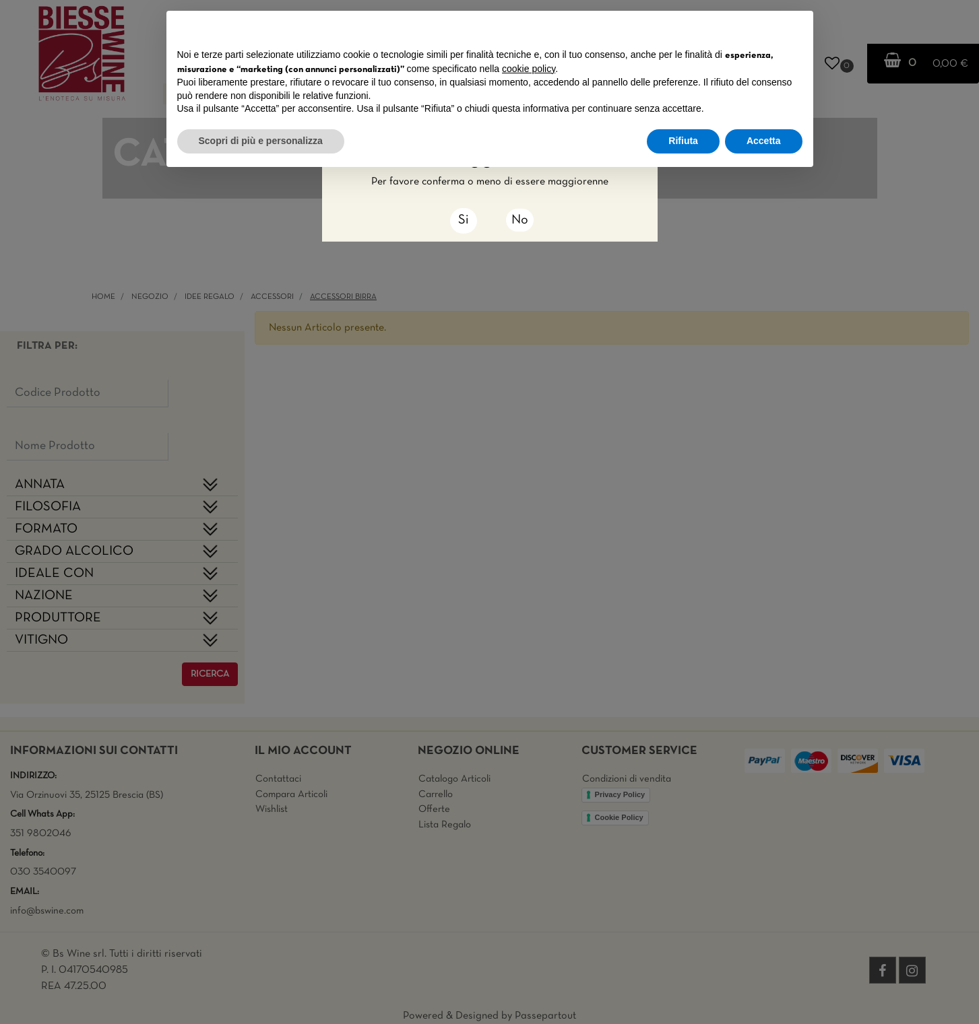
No (519, 220)
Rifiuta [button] (683, 140)
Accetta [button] (764, 140)
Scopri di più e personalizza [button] (261, 140)
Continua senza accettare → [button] (739, 28)
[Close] (463, 220)
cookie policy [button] (528, 68)
